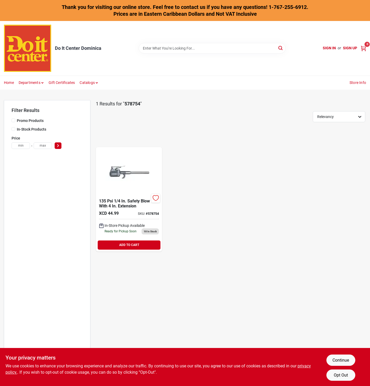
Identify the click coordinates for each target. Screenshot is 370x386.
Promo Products (30, 120)
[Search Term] (212, 48)
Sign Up (350, 48)
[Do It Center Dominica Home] (27, 48)
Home (9, 83)
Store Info (358, 83)
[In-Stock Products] (13, 129)
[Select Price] (58, 145)
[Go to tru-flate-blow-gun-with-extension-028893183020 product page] (129, 199)
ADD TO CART (129, 245)
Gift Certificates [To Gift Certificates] (62, 83)
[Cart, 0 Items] (363, 48)
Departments (29, 83)
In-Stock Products (31, 129)
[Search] (281, 48)
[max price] (43, 145)
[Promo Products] (13, 120)
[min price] (21, 145)
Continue (340, 360)
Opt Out (341, 375)
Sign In (329, 48)
